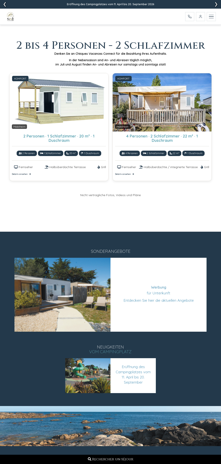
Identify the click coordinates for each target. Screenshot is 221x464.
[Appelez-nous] (189, 17)
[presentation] (216, 4)
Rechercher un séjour (110, 459)
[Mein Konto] (200, 17)
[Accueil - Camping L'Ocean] (11, 17)
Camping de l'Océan (103, 414)
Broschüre (154, 386)
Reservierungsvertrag (163, 380)
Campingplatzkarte (161, 374)
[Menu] (211, 17)
